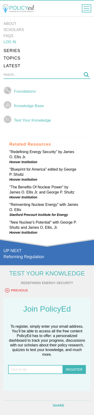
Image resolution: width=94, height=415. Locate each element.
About (9, 24)
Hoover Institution (23, 162)
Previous (16, 290)
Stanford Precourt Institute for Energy (38, 215)
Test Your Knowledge (32, 120)
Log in (9, 42)
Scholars (13, 30)
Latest (12, 65)
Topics (12, 58)
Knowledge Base (29, 106)
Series (11, 50)
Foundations (25, 91)
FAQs (8, 36)
